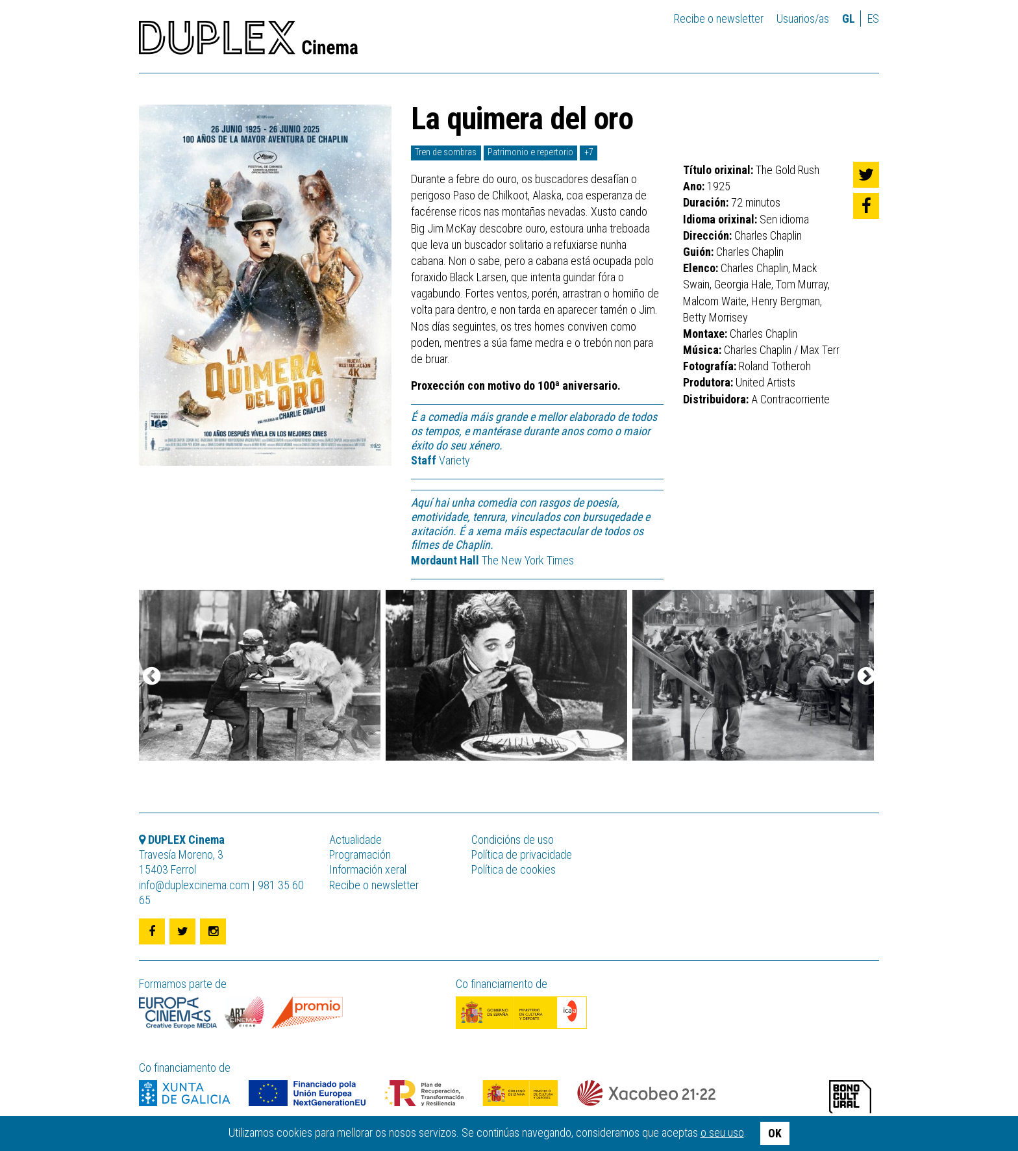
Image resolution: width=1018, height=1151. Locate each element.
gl (848, 18)
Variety (440, 460)
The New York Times (492, 560)
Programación (360, 854)
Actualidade (355, 839)
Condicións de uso (512, 839)
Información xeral (367, 869)
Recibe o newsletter (719, 18)
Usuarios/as (802, 18)
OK (775, 1133)
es (873, 18)
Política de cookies (513, 869)
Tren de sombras (446, 152)
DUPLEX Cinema (248, 41)
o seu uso (722, 1132)
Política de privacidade (521, 854)
